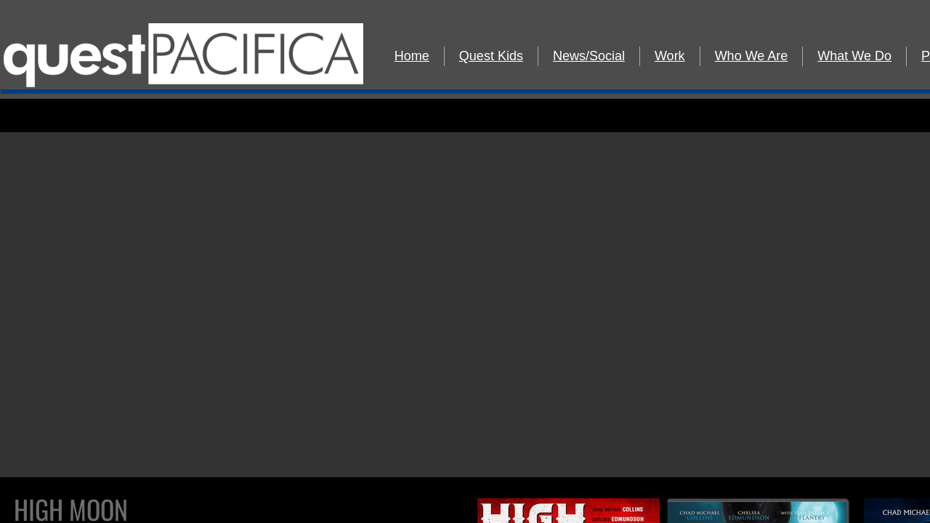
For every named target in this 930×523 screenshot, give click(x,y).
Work (670, 56)
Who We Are (751, 56)
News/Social (589, 56)
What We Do (854, 56)
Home (412, 56)
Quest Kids (491, 56)
